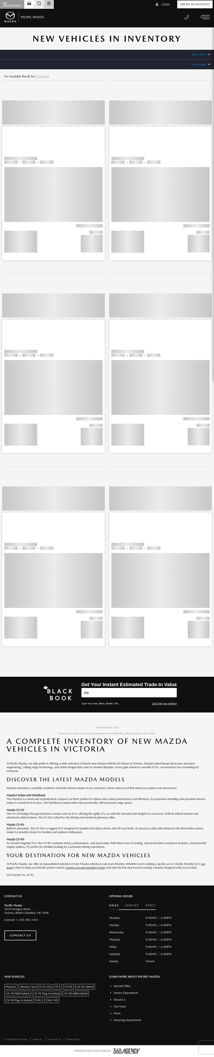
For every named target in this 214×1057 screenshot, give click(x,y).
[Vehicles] (129, 692)
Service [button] (132, 905)
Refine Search (199, 54)
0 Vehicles (42, 76)
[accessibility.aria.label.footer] (126, 1051)
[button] (53, 174)
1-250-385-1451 (27, 919)
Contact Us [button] (20, 935)
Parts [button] (151, 905)
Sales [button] (114, 905)
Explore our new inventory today (85, 867)
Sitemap (38, 1039)
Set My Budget (199, 64)
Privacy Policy (73, 1039)
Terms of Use (54, 1039)
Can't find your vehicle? (164, 703)
